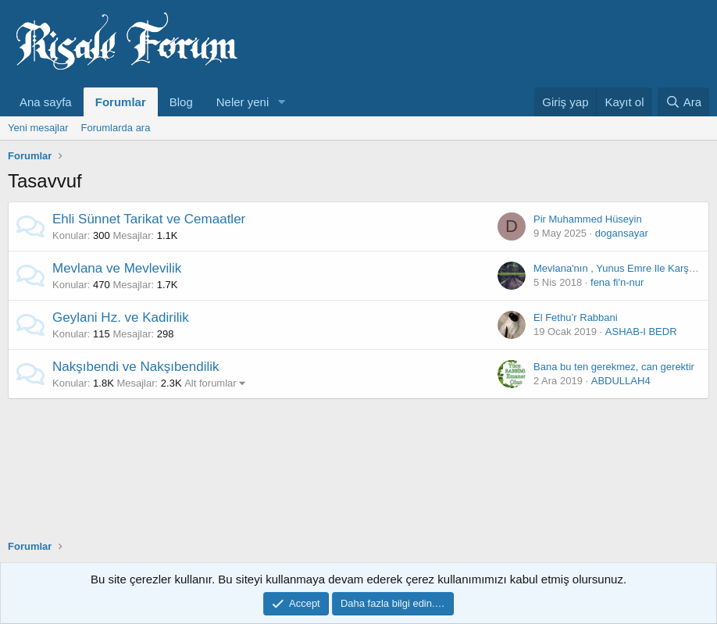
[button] (281, 101)
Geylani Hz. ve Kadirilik (120, 317)
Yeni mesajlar (38, 128)
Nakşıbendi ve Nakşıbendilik (135, 366)
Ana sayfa (46, 102)
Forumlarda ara (116, 128)
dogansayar (621, 233)
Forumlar (120, 102)
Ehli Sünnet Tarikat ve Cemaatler (148, 219)
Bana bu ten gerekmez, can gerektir (613, 367)
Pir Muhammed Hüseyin (587, 219)
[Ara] (683, 101)
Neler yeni (242, 102)
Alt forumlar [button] (210, 383)
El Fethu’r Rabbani (575, 317)
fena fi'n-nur (617, 282)
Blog (181, 102)
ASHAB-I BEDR (641, 331)
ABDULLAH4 (621, 381)
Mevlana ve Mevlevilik (116, 268)
